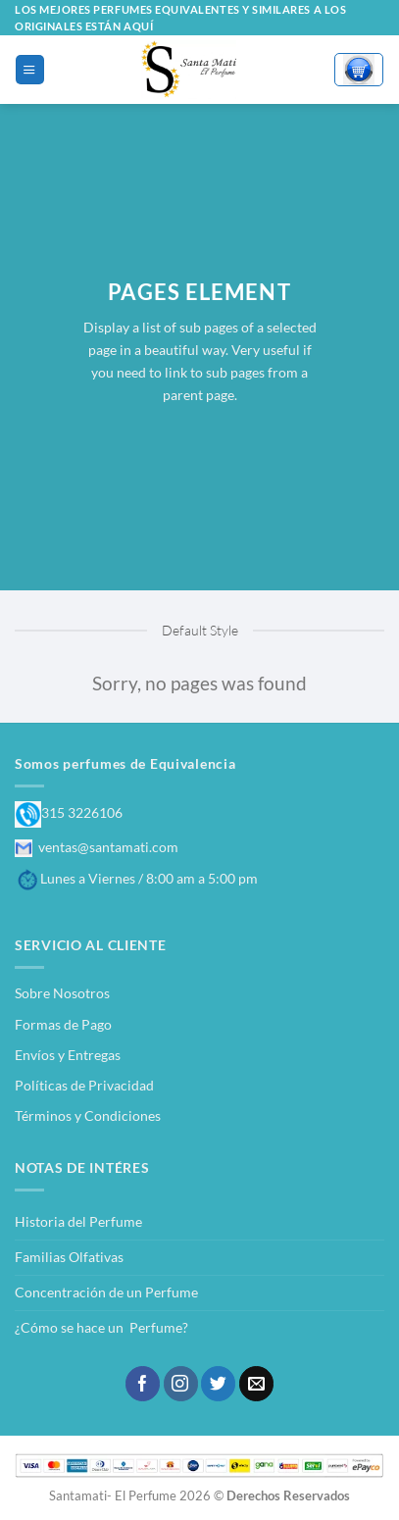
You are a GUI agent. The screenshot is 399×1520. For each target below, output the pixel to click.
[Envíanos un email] (256, 1383)
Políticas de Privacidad (84, 1085)
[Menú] (29, 69)
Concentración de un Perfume (106, 1292)
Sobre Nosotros (62, 993)
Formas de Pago (63, 1024)
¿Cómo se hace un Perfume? (101, 1327)
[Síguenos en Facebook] (142, 1383)
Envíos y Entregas (68, 1054)
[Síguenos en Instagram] (181, 1383)
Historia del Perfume (78, 1221)
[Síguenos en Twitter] (218, 1383)
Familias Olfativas (69, 1256)
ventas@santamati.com (96, 846)
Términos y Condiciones (88, 1115)
